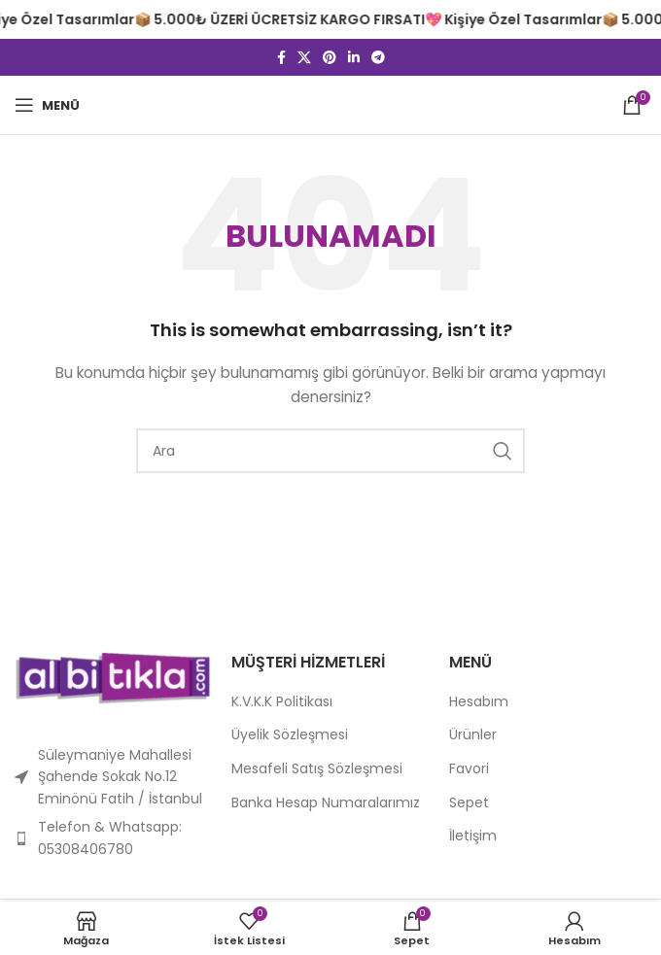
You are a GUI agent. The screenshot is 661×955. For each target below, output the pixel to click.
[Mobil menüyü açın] (47, 104)
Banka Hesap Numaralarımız (325, 803)
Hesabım (478, 702)
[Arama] (330, 450)
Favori (469, 769)
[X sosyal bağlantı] (304, 58)
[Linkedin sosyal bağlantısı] (353, 58)
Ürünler (473, 735)
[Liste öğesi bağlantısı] (113, 838)
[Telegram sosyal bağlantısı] (378, 58)
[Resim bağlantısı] (113, 677)
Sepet (469, 803)
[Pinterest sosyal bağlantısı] (329, 58)
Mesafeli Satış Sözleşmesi (316, 769)
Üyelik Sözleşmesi (289, 735)
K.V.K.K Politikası (281, 702)
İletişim (473, 836)
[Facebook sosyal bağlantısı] (281, 58)
